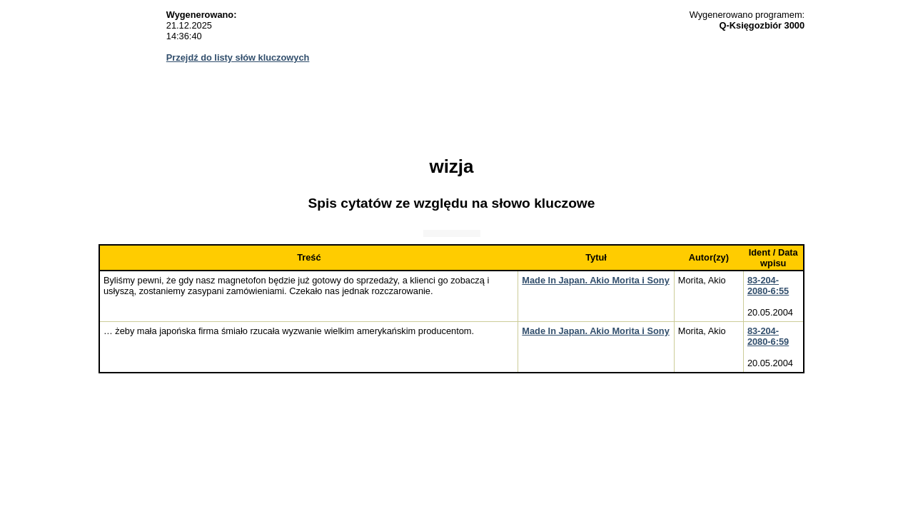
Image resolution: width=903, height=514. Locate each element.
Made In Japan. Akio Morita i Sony (595, 280)
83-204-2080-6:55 (768, 285)
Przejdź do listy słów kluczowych (238, 57)
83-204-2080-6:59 (768, 336)
